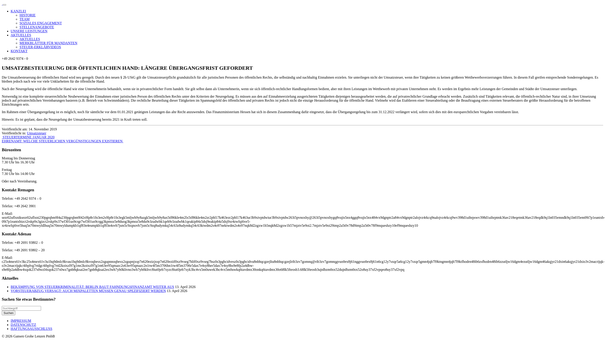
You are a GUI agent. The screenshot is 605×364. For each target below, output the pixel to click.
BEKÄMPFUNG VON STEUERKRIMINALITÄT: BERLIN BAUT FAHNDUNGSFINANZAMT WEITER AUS (92, 287)
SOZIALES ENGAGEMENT (41, 23)
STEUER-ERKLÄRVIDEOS (40, 47)
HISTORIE (28, 15)
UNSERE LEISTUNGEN (29, 31)
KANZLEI (18, 11)
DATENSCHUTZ (23, 325)
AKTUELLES (21, 35)
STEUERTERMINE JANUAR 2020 (28, 137)
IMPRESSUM (21, 321)
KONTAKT (19, 51)
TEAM (25, 19)
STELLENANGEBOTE (37, 27)
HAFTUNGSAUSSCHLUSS (31, 329)
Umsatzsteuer (36, 133)
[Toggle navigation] (4, 5)
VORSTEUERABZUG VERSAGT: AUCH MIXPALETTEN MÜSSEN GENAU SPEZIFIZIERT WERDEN (88, 291)
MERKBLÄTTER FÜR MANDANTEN (48, 43)
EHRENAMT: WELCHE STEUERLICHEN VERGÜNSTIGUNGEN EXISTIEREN (62, 141)
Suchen (9, 313)
